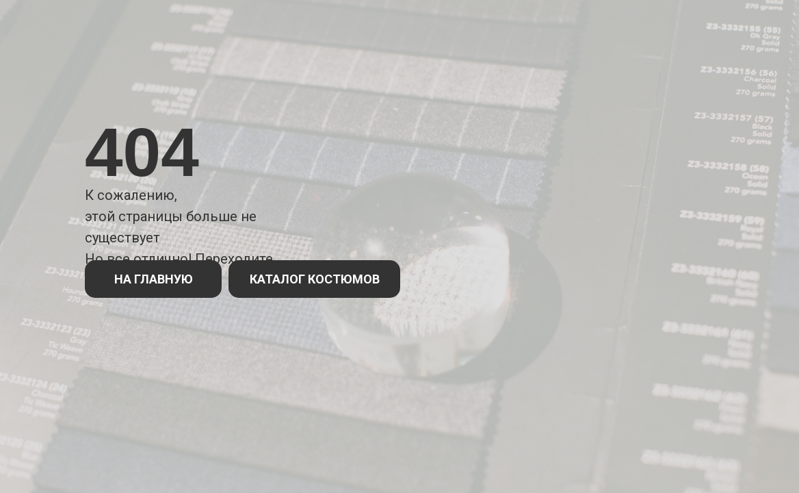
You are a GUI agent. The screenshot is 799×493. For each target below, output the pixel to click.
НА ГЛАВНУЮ (153, 279)
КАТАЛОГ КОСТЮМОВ (315, 279)
